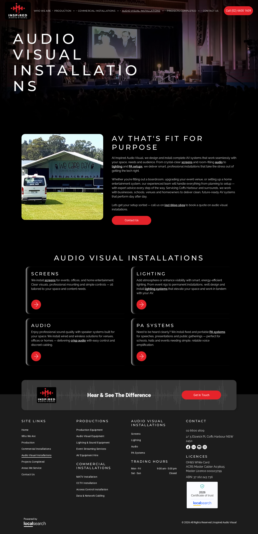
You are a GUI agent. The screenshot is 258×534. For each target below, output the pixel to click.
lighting (117, 166)
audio (219, 162)
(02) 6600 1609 (174, 205)
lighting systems (156, 289)
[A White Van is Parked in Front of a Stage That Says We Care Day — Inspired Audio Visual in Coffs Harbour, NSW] (62, 177)
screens (186, 162)
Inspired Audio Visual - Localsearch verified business (202, 495)
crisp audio (78, 340)
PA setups (135, 166)
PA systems (217, 332)
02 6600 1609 (195, 430)
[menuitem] (43, 10)
